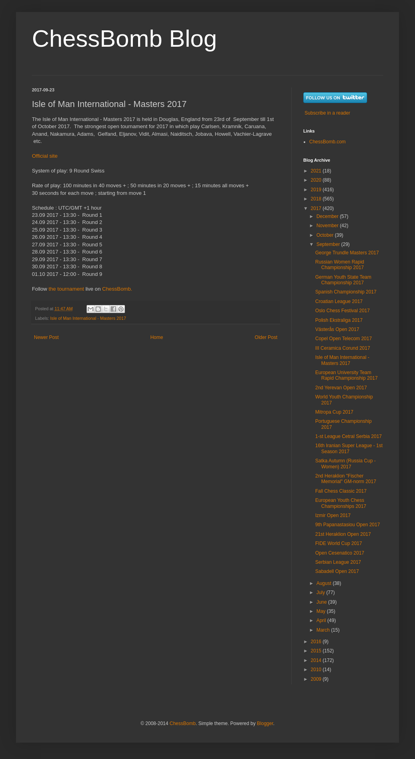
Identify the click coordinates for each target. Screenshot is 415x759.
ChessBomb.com (327, 142)
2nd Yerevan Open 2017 (341, 387)
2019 (317, 189)
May (321, 611)
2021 (317, 171)
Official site (44, 156)
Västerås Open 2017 (337, 329)
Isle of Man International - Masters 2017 (88, 318)
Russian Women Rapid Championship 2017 (339, 264)
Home (156, 337)
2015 (317, 651)
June (322, 602)
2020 (317, 180)
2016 (317, 641)
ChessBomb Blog (124, 38)
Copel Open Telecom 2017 (343, 338)
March (323, 630)
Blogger (265, 723)
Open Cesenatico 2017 (339, 553)
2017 (317, 208)
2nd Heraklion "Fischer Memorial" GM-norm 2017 (345, 478)
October (325, 235)
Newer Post (46, 337)
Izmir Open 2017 (333, 515)
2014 (317, 660)
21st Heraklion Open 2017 (343, 534)
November (328, 225)
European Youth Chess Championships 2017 (340, 503)
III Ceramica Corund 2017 (342, 348)
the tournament (66, 289)
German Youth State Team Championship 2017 (343, 279)
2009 (317, 679)
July (321, 592)
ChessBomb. (117, 289)
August (324, 583)
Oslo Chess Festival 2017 (342, 310)
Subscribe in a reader (327, 113)
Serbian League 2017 (338, 562)
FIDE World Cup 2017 (338, 543)
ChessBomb (183, 723)
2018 (317, 199)
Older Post (266, 337)
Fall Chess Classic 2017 (341, 491)
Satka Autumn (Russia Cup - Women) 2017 (345, 463)
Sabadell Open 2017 (337, 571)
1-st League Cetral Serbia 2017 (348, 436)
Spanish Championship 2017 (345, 292)
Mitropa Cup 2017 (334, 412)
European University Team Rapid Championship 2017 (346, 375)
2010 (317, 669)
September (328, 244)
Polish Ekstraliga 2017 (339, 320)
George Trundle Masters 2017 (347, 253)
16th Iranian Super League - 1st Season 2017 (349, 448)
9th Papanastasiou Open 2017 (347, 524)
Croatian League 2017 (339, 301)
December (328, 216)
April (321, 620)
